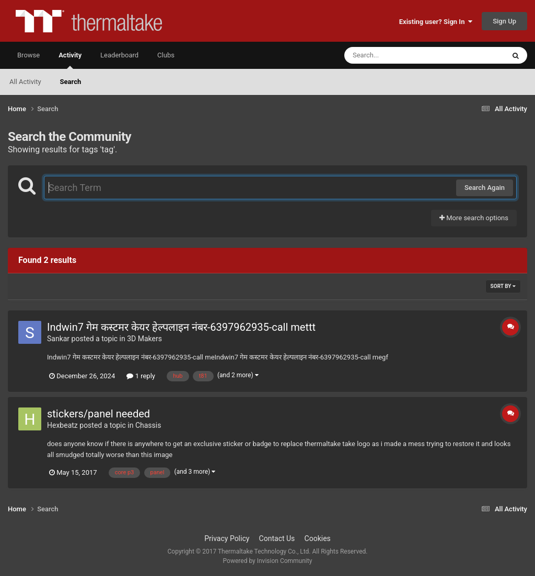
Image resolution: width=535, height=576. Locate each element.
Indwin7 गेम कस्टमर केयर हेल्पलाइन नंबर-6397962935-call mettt (181, 327)
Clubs (166, 55)
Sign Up (504, 21)
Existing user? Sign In (435, 22)
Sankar (58, 338)
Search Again (484, 187)
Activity (70, 60)
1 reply (140, 376)
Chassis (148, 425)
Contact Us (277, 538)
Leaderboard (119, 55)
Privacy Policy (226, 538)
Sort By (503, 286)
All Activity (25, 82)
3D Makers (144, 338)
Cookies (318, 538)
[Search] (398, 55)
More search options (473, 218)
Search (71, 82)
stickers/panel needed (98, 413)
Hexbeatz (62, 425)
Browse (28, 55)
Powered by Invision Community (267, 561)
